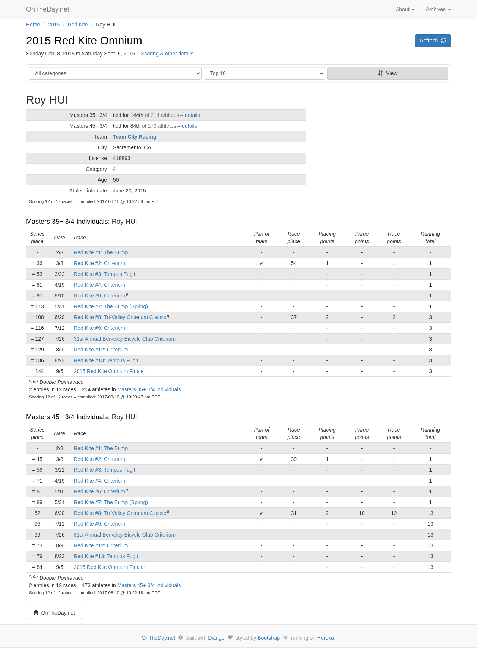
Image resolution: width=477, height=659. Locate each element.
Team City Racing (134, 137)
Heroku (325, 638)
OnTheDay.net (48, 9)
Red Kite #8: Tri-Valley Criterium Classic (120, 317)
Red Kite (78, 25)
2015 (54, 25)
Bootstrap (269, 638)
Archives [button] (438, 9)
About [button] (405, 9)
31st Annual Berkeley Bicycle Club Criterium (125, 339)
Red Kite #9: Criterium (99, 328)
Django (216, 638)
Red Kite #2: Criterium (99, 263)
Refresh (433, 41)
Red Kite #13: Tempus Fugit (106, 360)
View (387, 73)
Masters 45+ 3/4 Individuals (67, 417)
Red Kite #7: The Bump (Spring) (111, 306)
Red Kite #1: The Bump (101, 252)
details (192, 115)
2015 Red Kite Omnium (84, 40)
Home (33, 25)
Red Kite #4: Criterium (99, 285)
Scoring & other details (167, 54)
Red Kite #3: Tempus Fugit (104, 274)
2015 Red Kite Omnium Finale (109, 371)
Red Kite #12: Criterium (101, 350)
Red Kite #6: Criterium (99, 296)
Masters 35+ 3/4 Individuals (67, 221)
